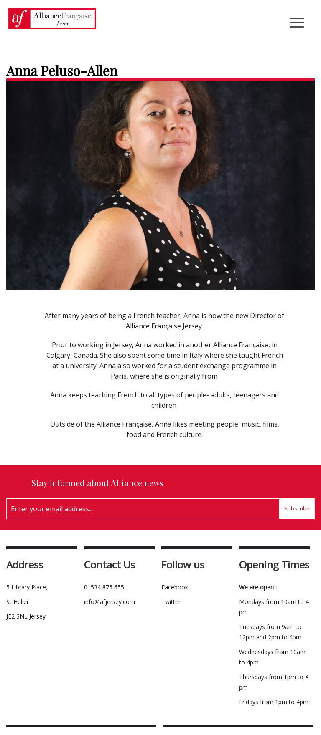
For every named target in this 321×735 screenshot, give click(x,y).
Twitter (171, 602)
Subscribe (297, 508)
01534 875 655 (104, 587)
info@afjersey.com (109, 602)
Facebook (174, 587)
